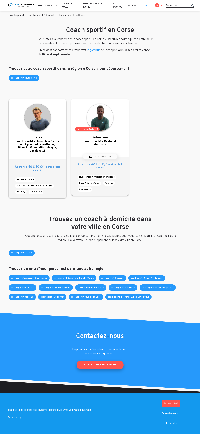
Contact (133, 5)
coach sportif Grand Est (22, 287)
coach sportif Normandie (123, 287)
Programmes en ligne (92, 5)
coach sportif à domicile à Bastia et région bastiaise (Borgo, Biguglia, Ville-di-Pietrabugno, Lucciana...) (37, 144)
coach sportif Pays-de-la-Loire (86, 297)
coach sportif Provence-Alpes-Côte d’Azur (128, 297)
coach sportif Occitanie (22, 297)
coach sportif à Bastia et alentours (100, 140)
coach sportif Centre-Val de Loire (146, 278)
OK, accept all (171, 403)
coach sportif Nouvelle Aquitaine (157, 287)
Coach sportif (45, 5)
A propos (117, 5)
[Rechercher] (180, 5)
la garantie (93, 50)
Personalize (172, 423)
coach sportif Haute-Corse (24, 78)
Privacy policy (14, 417)
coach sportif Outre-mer (52, 297)
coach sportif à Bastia (21, 253)
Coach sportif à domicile (41, 15)
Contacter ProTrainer (100, 364)
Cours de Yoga (67, 5)
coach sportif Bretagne (112, 278)
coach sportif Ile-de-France (91, 287)
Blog (145, 5)
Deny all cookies (170, 413)
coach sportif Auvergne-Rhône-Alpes (29, 278)
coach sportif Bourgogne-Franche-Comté (74, 278)
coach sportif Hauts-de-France (56, 287)
